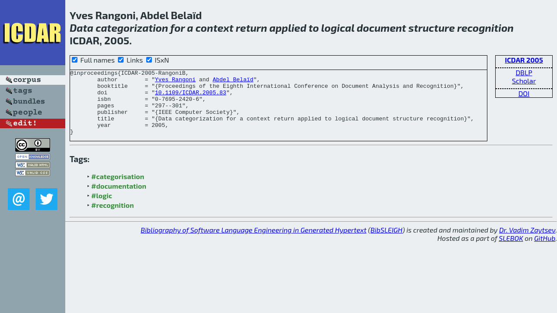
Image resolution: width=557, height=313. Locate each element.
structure (432, 27)
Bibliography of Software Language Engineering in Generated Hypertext (253, 243)
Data (82, 27)
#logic (101, 208)
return (251, 27)
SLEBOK (511, 251)
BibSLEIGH (386, 243)
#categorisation (117, 189)
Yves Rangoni (175, 82)
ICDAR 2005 (524, 60)
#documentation (118, 199)
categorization (132, 27)
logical (338, 27)
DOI (524, 93)
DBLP (524, 72)
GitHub (545, 251)
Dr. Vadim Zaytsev (527, 243)
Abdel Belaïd (233, 82)
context (214, 27)
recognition (485, 27)
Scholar (524, 81)
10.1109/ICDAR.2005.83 (190, 97)
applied (287, 27)
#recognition (112, 218)
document (381, 27)
